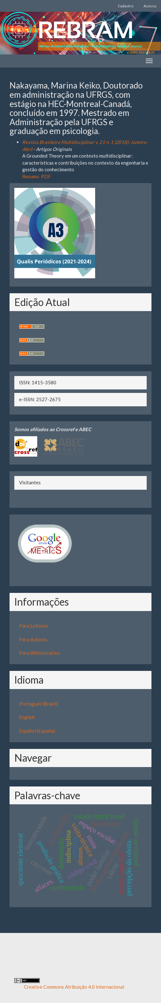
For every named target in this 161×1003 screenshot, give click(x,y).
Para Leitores (33, 626)
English (27, 717)
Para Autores (33, 639)
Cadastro (125, 6)
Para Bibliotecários (39, 653)
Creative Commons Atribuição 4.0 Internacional (74, 987)
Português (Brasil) (38, 704)
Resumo (30, 176)
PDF (46, 176)
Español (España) (37, 731)
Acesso (150, 6)
